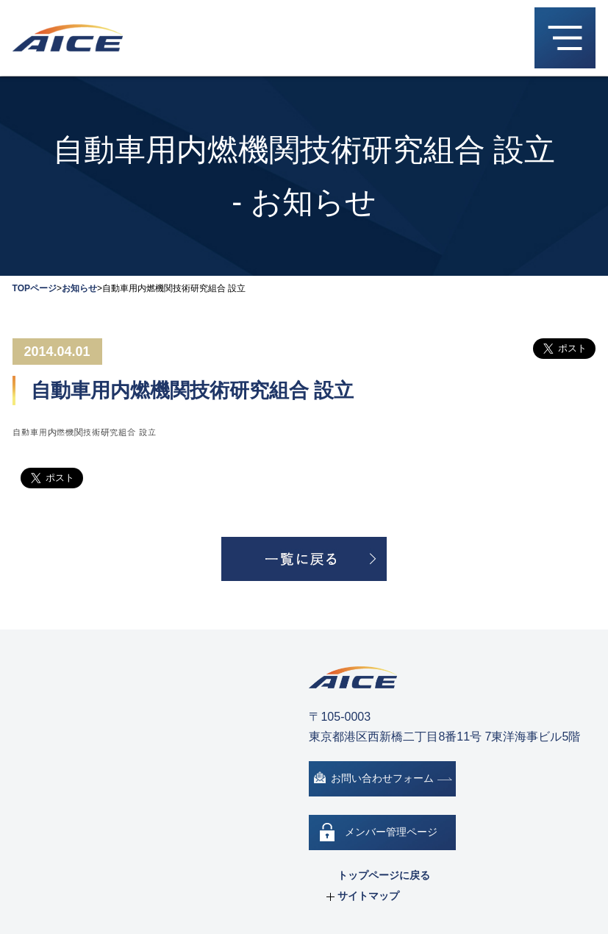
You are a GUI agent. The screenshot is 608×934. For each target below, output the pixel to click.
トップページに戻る (383, 875)
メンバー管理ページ (391, 832)
